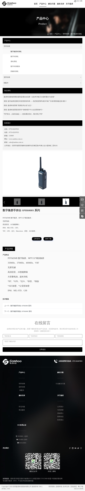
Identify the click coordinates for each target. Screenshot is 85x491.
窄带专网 (66, 35)
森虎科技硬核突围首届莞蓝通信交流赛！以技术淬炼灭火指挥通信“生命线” (29, 97)
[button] (42, 46)
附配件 (21, 390)
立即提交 (42, 349)
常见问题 (22, 406)
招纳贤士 (60, 413)
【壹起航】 (73, 486)
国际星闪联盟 (15, 478)
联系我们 (60, 420)
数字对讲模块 (15, 66)
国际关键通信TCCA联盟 (28, 478)
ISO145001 (21, 443)
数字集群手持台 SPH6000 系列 (21, 306)
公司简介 (60, 406)
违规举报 (59, 486)
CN (81, 1)
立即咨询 (37, 239)
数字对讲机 (14, 56)
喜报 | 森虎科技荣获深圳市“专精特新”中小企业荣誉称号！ (23, 110)
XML (40, 486)
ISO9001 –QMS (22, 436)
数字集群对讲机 (76, 35)
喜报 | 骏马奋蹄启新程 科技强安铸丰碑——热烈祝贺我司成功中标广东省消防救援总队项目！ (35, 101)
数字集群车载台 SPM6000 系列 (21, 311)
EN (78, 1)
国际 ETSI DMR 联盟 (44, 478)
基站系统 (14, 61)
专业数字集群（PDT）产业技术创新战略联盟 (18, 481)
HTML (4, 489)
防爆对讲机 (14, 71)
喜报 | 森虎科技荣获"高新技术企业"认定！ (18, 105)
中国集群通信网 (57, 478)
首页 (51, 35)
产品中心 (58, 35)
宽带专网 (22, 387)
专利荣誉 (60, 410)
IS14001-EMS (21, 439)
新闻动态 (60, 416)
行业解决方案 (60, 384)
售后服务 (22, 410)
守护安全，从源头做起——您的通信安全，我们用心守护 (23, 114)
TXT (8, 489)
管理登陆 (51, 486)
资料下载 (48, 239)
